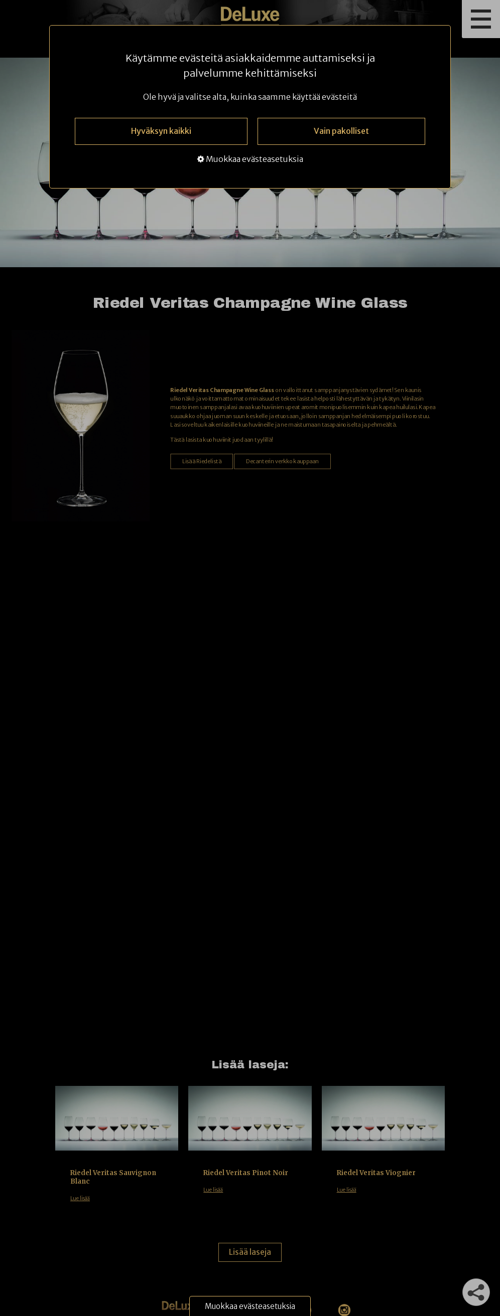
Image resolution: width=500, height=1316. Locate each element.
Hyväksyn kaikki (161, 131)
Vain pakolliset (341, 131)
